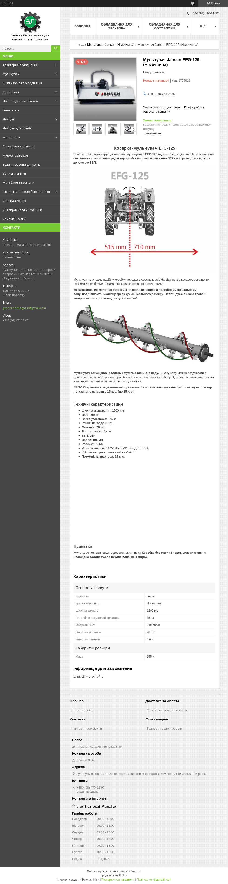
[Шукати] (55, 48)
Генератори (12, 110)
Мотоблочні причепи (18, 182)
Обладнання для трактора (116, 26)
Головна (82, 26)
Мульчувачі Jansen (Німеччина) (110, 44)
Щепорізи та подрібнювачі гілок (27, 192)
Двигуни (9, 119)
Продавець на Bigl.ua (114, 875)
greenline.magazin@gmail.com (24, 308)
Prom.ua (136, 871)
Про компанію (81, 710)
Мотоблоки (11, 92)
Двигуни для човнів (17, 128)
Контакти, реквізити (86, 728)
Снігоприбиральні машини (22, 210)
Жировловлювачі (16, 155)
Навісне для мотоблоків (20, 101)
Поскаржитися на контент (117, 879)
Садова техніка (14, 201)
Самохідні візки (14, 219)
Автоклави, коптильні (19, 146)
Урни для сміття (14, 173)
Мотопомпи (11, 137)
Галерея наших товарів (164, 728)
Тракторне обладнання (20, 65)
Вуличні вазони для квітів (22, 164)
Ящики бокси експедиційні (22, 83)
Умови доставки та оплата (167, 710)
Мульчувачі (11, 74)
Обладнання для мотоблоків (164, 26)
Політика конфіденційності (154, 879)
